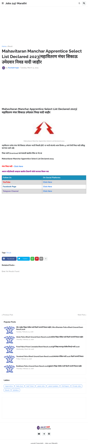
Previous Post (8, 315)
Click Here (18, 166)
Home (4, 46)
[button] (2, 3)
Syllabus (16, 390)
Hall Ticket (30, 386)
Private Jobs (77, 386)
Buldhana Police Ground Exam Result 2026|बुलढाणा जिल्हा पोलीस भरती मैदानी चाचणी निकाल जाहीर (49, 366)
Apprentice (9, 386)
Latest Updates (53, 386)
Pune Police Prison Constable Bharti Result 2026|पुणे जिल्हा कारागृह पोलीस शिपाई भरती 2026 (48, 347)
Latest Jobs (41, 386)
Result (10, 46)
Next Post (81, 315)
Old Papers (65, 386)
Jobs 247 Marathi (16, 3)
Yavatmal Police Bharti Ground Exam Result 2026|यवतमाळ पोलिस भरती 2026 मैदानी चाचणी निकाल (49, 356)
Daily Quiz (19, 386)
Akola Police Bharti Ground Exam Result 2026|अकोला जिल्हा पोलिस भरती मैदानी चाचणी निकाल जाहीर (49, 337)
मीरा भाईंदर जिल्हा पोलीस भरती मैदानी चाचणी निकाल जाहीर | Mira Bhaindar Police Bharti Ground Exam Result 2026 (49, 328)
